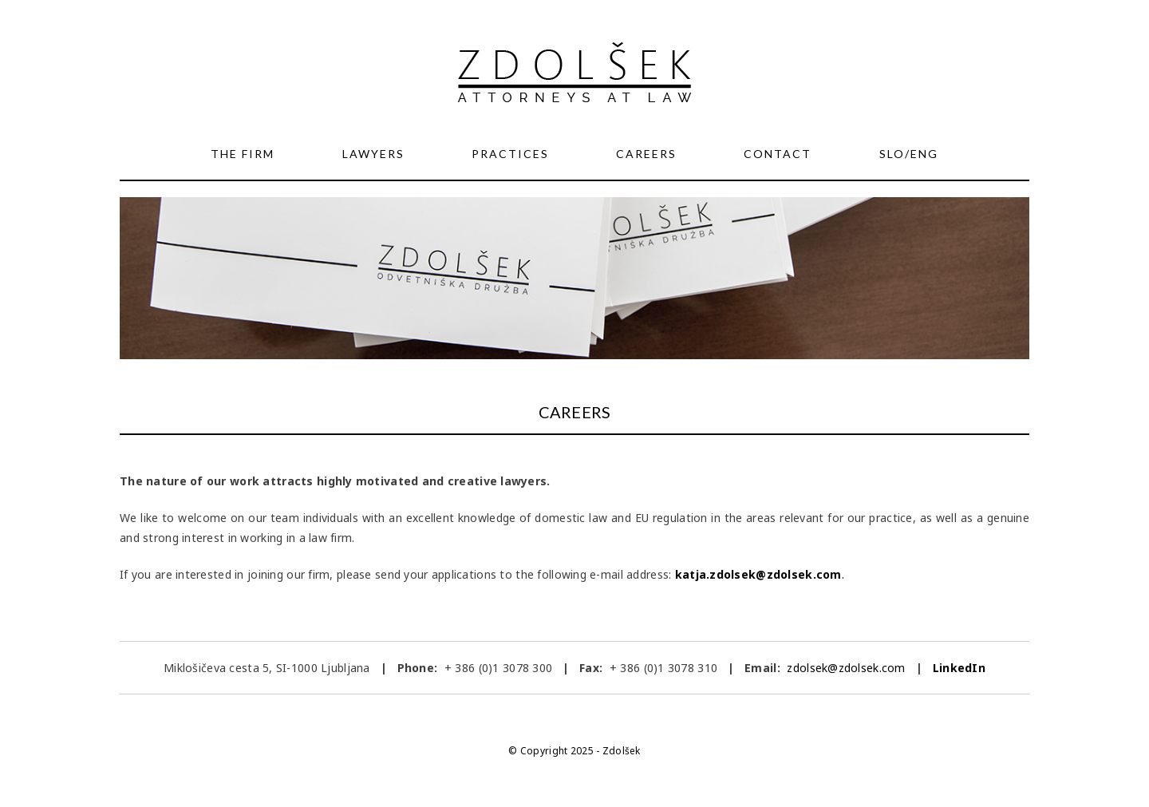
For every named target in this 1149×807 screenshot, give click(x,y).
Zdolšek (621, 751)
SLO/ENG (908, 153)
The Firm (242, 153)
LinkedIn (959, 667)
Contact (777, 153)
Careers (646, 153)
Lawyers (373, 153)
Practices (510, 153)
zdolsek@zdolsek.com (845, 667)
